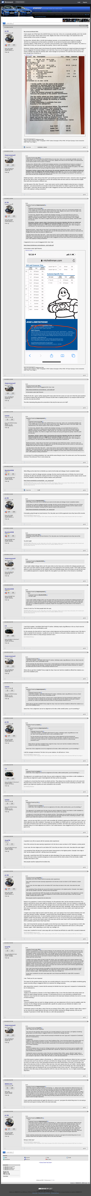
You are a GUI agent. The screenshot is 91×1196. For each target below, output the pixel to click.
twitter (6, 1157)
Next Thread (49, 1162)
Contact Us (72, 1182)
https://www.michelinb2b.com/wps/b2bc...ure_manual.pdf (39, 480)
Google (69, 1157)
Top (89, 1182)
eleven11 (45, 147)
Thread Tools (83, 25)
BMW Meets (44, 11)
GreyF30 (7, 840)
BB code (4, 1171)
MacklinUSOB (9, 470)
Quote (84, 147)
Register (85, 2)
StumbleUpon (7, 1159)
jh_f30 (7, 31)
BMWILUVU (8, 1084)
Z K (6, 626)
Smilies (4, 1172)
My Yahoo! (49, 1159)
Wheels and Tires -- (74, 14)
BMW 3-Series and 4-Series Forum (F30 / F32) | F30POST (44, 14)
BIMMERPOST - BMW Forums (81, 1182)
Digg (48, 1157)
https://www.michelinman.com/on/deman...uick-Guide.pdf (39, 245)
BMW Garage (37, 11)
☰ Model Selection (20, 2)
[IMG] (4, 1173)
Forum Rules (5, 1176)
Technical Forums (59, 14)
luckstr (7, 416)
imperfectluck (40, 147)
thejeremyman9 (10, 155)
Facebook (28, 1157)
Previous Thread (43, 1162)
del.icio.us (28, 1159)
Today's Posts (55, 11)
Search (61, 11)
